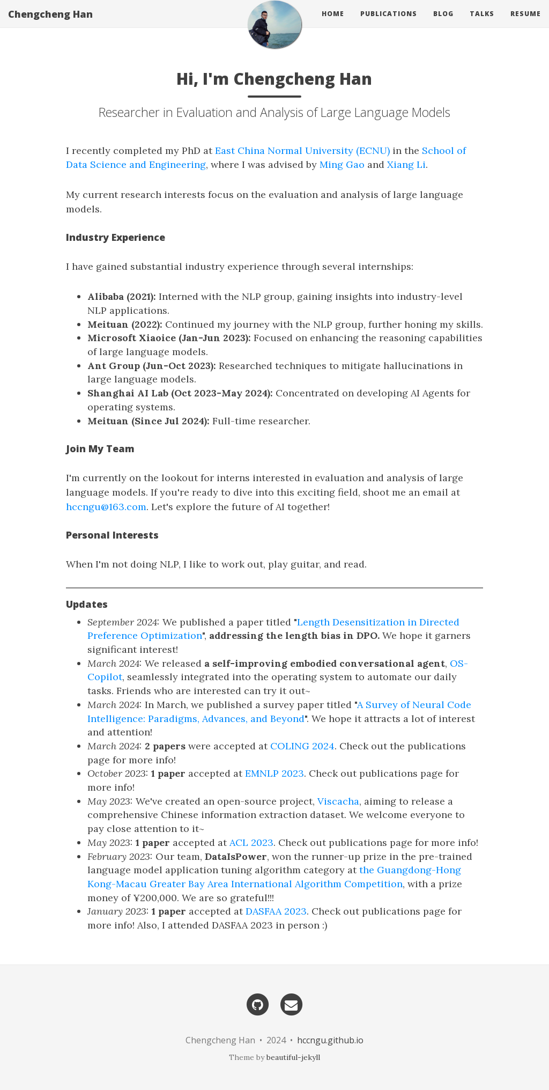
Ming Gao (342, 164)
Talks (482, 23)
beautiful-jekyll (293, 1057)
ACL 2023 (251, 842)
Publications (388, 23)
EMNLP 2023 (274, 773)
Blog (443, 23)
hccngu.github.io (330, 1040)
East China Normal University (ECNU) (302, 150)
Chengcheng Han (50, 24)
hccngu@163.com (106, 506)
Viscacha (338, 801)
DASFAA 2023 (276, 911)
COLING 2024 (302, 746)
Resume (525, 23)
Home (333, 23)
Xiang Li (406, 164)
